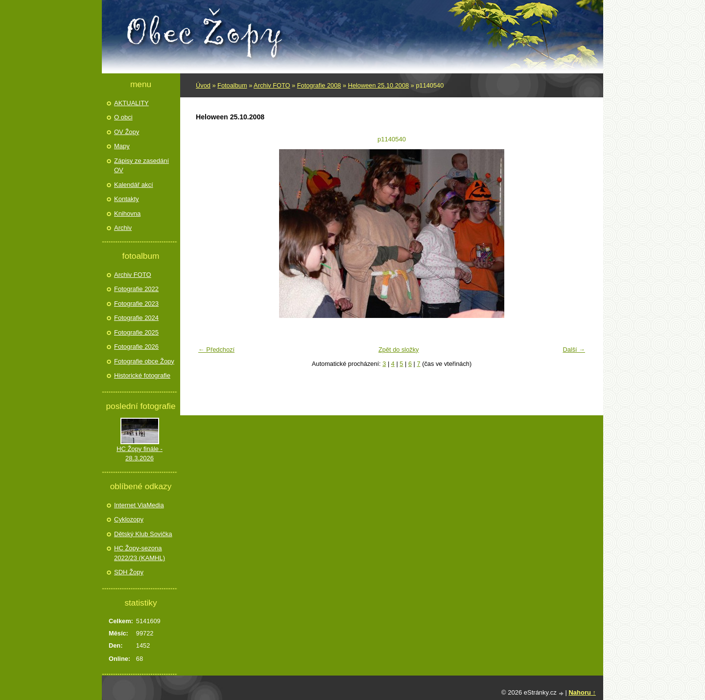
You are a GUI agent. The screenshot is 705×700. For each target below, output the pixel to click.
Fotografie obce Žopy (144, 361)
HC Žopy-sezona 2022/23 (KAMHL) (139, 553)
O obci (123, 117)
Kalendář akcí (133, 184)
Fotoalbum (232, 85)
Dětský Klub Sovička (143, 534)
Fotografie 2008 (319, 85)
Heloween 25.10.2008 (378, 85)
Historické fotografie (142, 375)
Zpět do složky (398, 349)
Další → (574, 349)
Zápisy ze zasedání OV (141, 165)
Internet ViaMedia (139, 505)
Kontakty (126, 199)
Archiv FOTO (272, 85)
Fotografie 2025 (136, 332)
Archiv (123, 227)
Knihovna (127, 213)
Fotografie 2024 (136, 317)
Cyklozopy (128, 519)
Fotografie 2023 (136, 303)
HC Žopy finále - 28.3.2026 (140, 453)
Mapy (122, 146)
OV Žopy (126, 131)
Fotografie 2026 (136, 346)
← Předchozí (216, 349)
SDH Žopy (128, 572)
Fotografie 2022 (136, 289)
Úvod (203, 85)
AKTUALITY (131, 103)
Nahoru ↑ (582, 692)
